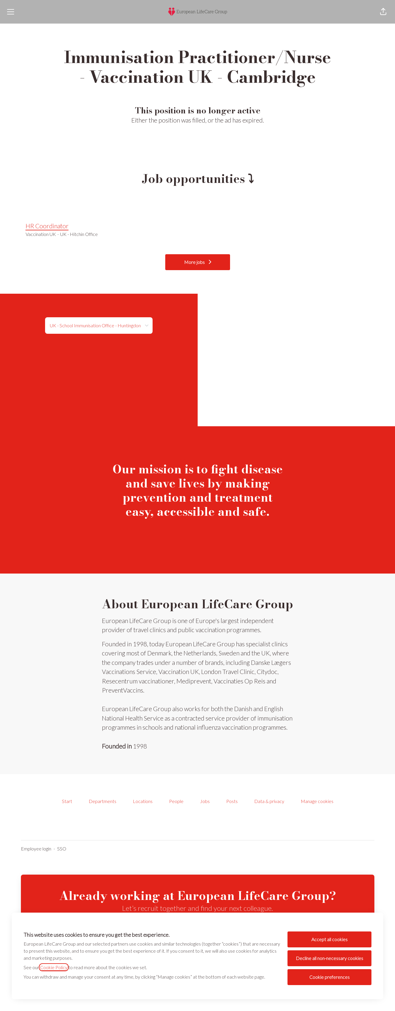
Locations (143, 801)
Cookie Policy (53, 967)
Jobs (205, 801)
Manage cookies (317, 801)
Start (67, 801)
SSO (61, 848)
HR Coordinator (198, 226)
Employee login (36, 848)
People (176, 801)
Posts (232, 801)
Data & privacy (269, 801)
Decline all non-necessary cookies (329, 958)
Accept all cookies (329, 939)
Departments (102, 801)
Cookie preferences (329, 977)
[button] (383, 12)
